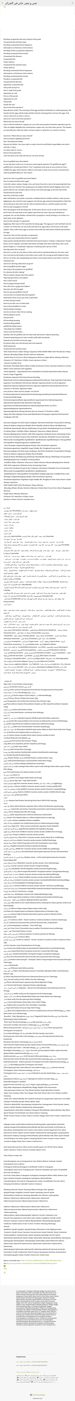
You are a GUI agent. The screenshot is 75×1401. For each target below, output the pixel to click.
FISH (5, 1268)
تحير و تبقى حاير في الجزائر (21, 3)
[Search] (72, 3)
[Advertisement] (37, 1340)
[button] (5, 7)
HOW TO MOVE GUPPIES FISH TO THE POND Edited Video (41, 1260)
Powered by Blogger (37, 1395)
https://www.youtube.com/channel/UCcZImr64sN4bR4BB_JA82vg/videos (31, 1263)
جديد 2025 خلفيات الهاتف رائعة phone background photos (32, 1361)
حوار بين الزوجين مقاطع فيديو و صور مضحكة (27, 1372)
